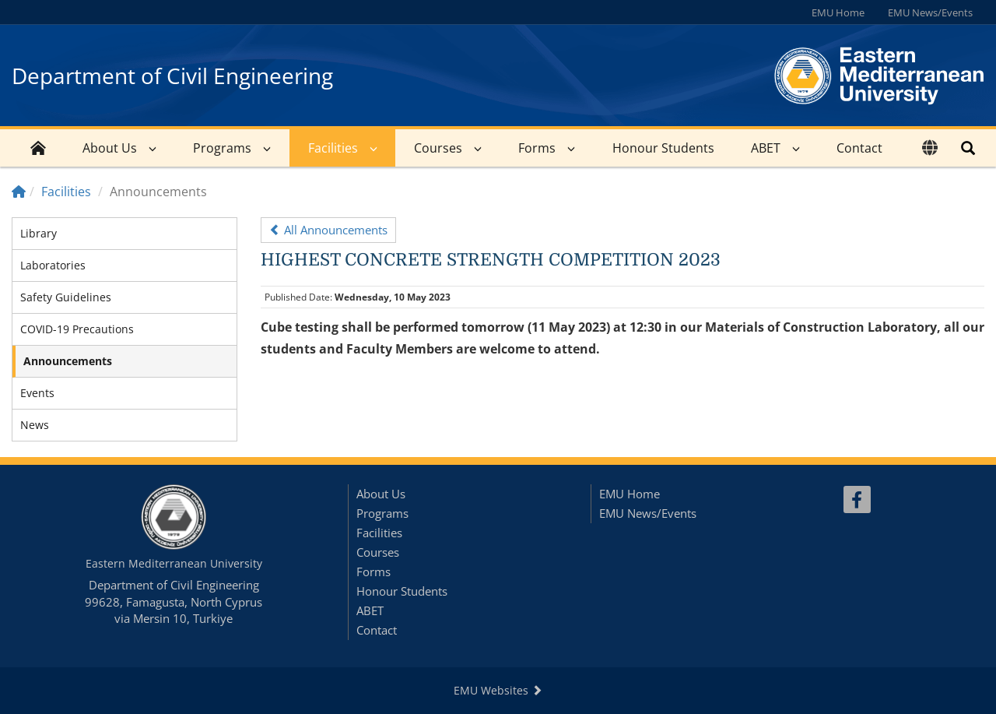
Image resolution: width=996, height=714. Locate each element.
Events (37, 392)
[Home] (19, 191)
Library (38, 233)
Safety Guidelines (65, 297)
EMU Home (838, 12)
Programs (222, 148)
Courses (438, 148)
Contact (859, 148)
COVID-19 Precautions (77, 329)
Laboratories (53, 265)
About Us (109, 148)
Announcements (67, 360)
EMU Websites (498, 690)
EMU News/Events (930, 12)
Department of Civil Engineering (172, 75)
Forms (537, 148)
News (34, 424)
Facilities (333, 148)
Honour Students (663, 148)
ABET (765, 148)
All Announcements (328, 229)
